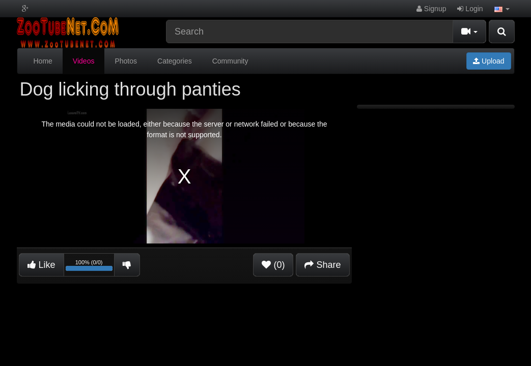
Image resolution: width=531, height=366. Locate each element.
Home (43, 61)
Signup (431, 9)
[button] (502, 9)
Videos (84, 61)
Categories (174, 61)
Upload (488, 61)
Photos (126, 61)
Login (470, 9)
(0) (273, 265)
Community (230, 61)
